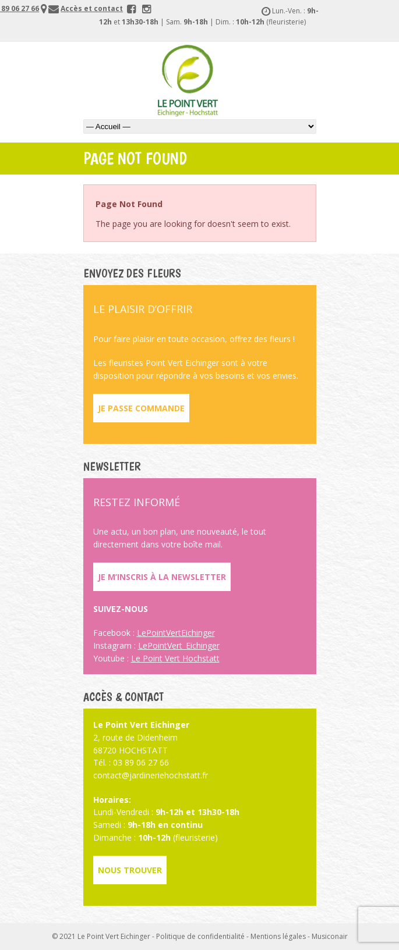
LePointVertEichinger (176, 632)
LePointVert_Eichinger (179, 645)
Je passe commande (141, 408)
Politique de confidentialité (200, 936)
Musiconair (330, 936)
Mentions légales (278, 936)
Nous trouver (130, 870)
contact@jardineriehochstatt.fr (150, 775)
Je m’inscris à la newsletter (162, 576)
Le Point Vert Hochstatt (175, 658)
